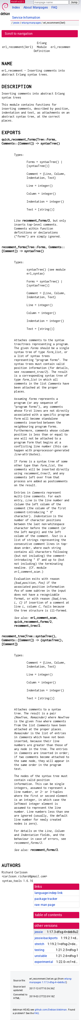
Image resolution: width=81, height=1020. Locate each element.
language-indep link (49, 893)
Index (16, 7)
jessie (16, 22)
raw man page (45, 905)
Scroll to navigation (19, 33)
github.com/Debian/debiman (51, 1009)
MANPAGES (17, 1)
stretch (39, 944)
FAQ (54, 7)
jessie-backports (46, 938)
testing (39, 950)
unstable (41, 956)
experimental (44, 962)
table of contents (48, 915)
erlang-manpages (31, 22)
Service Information (26, 17)
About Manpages (35, 7)
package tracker (46, 899)
